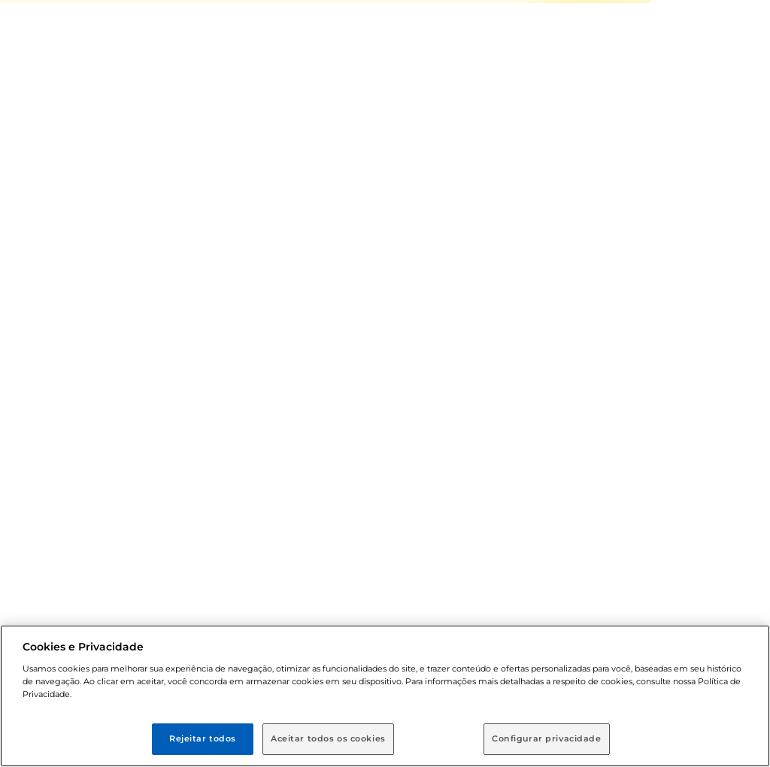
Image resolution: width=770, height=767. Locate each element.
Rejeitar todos (202, 738)
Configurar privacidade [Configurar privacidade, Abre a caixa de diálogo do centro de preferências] (547, 738)
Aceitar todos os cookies (328, 738)
